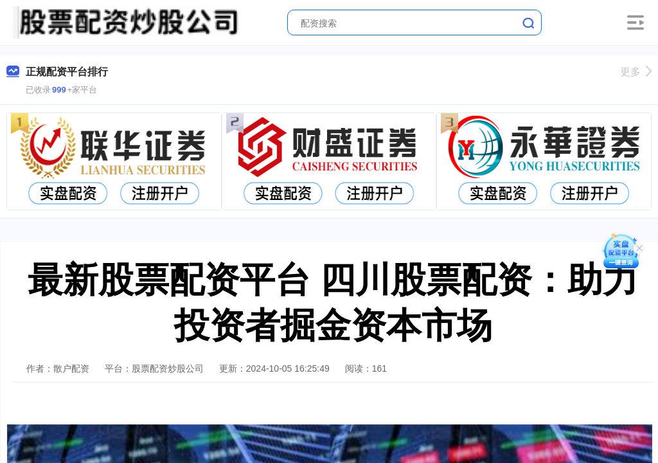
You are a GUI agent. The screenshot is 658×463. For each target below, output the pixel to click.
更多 (636, 71)
